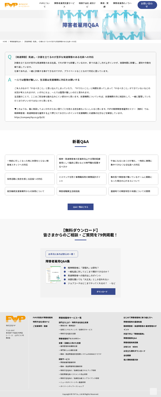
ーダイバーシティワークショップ (71, 386)
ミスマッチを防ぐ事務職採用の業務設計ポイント (79, 178)
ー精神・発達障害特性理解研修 (70, 366)
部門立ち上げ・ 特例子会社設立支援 (73, 322)
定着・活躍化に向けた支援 (70, 343)
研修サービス (64, 359)
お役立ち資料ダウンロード (134, 351)
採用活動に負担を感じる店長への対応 (24, 178)
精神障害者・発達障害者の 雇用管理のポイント (140, 328)
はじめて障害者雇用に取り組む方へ (138, 317)
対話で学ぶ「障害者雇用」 (134, 333)
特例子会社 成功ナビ (41, 321)
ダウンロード (102, 291)
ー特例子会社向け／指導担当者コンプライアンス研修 (79, 378)
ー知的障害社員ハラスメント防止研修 (73, 374)
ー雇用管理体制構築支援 (68, 346)
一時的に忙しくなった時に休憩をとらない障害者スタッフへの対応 (28, 162)
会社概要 (127, 355)
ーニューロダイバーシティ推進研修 (72, 382)
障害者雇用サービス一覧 (70, 317)
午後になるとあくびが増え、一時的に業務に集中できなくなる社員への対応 (131, 162)
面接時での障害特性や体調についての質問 (130, 191)
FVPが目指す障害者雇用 (43, 317)
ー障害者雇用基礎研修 (67, 362)
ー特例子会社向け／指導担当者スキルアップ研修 (77, 370)
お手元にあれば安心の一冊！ (61, 254)
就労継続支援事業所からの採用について (25, 191)
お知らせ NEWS (131, 346)
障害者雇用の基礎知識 (133, 321)
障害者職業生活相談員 (69, 191)
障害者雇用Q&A (15, 41)
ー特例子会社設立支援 (67, 333)
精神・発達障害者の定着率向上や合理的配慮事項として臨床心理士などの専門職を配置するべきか (79, 162)
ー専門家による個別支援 (68, 350)
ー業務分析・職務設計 (67, 325)
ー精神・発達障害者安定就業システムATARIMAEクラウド (80, 354)
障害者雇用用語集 (131, 342)
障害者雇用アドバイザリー (70, 338)
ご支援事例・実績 (40, 326)
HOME (5, 41)
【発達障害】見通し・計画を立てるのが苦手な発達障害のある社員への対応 (50, 41)
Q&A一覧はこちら (80, 206)
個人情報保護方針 (131, 359)
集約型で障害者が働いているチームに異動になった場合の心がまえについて (131, 178)
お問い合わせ (147, 5)
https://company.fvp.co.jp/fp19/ (29, 117)
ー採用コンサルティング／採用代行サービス (75, 329)
